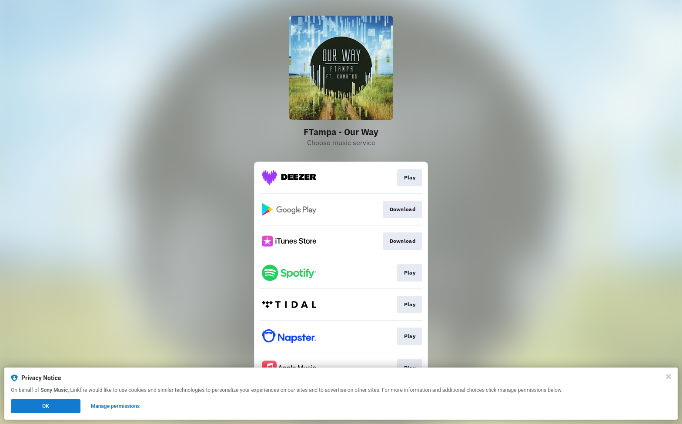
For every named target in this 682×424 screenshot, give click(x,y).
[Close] (668, 377)
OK (45, 406)
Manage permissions (115, 406)
